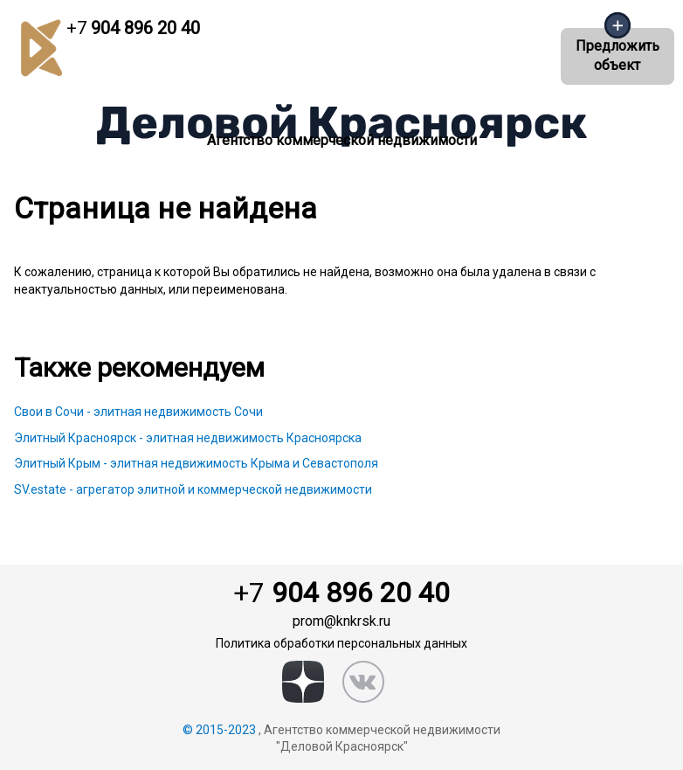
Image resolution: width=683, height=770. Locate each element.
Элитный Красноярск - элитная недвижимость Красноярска (188, 438)
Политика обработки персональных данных (341, 643)
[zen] (303, 682)
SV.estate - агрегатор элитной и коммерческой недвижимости (193, 489)
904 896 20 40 (133, 27)
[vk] (363, 682)
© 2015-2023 (219, 730)
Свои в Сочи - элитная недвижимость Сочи (138, 412)
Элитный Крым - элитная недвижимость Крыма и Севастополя (196, 463)
